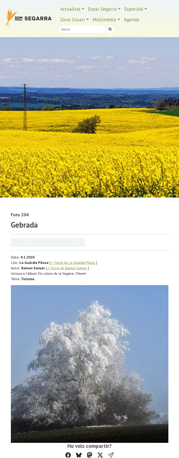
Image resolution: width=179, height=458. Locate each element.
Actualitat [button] (70, 9)
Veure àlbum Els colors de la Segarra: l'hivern (48, 242)
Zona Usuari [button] (72, 20)
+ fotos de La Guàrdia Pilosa (73, 262)
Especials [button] (133, 9)
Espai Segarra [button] (102, 9)
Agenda (131, 20)
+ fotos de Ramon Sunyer (67, 268)
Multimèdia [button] (104, 20)
